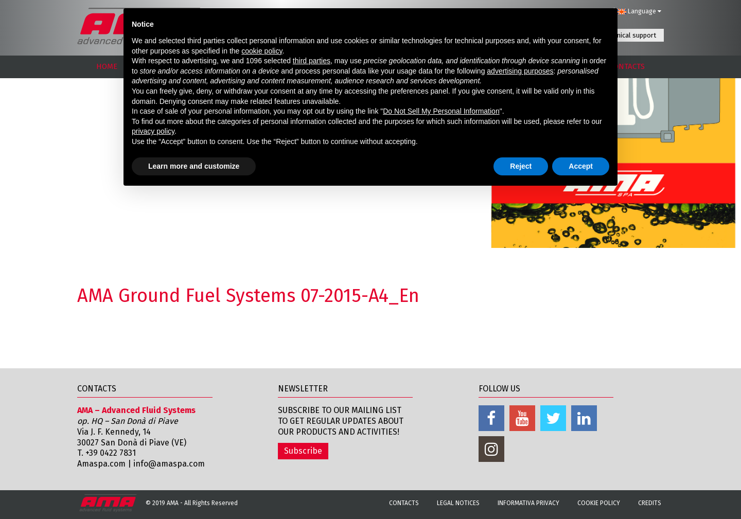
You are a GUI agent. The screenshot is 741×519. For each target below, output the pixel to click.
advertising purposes (520, 71)
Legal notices (458, 503)
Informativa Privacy (528, 503)
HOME (106, 66)
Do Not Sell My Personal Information (441, 111)
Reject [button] (521, 166)
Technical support (630, 35)
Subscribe (303, 451)
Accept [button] (581, 166)
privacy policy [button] (153, 131)
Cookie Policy (598, 503)
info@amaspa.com (169, 464)
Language (639, 11)
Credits (649, 503)
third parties (311, 61)
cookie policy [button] (261, 51)
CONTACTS (627, 66)
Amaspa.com (101, 464)
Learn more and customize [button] (193, 166)
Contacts (404, 503)
